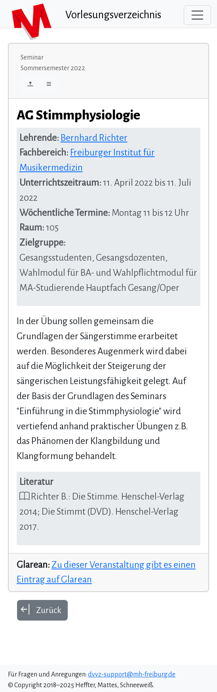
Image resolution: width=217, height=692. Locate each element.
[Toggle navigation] (197, 15)
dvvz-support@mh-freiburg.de (131, 674)
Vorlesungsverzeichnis (113, 15)
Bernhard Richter (94, 138)
